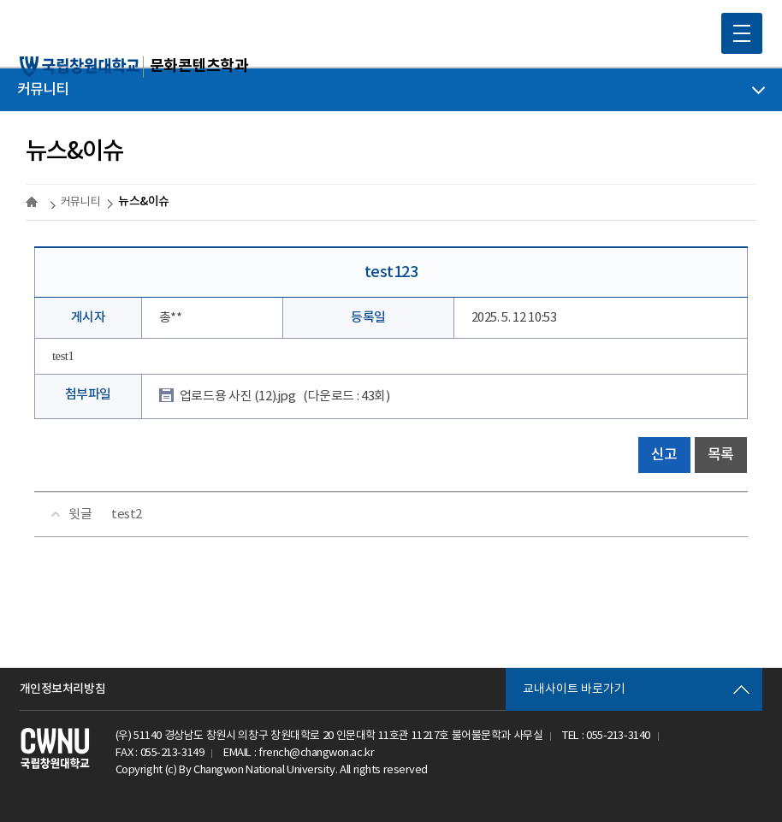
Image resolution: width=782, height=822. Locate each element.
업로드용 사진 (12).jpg (284, 396)
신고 (664, 455)
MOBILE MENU (735, 27)
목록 (721, 455)
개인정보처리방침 (62, 689)
